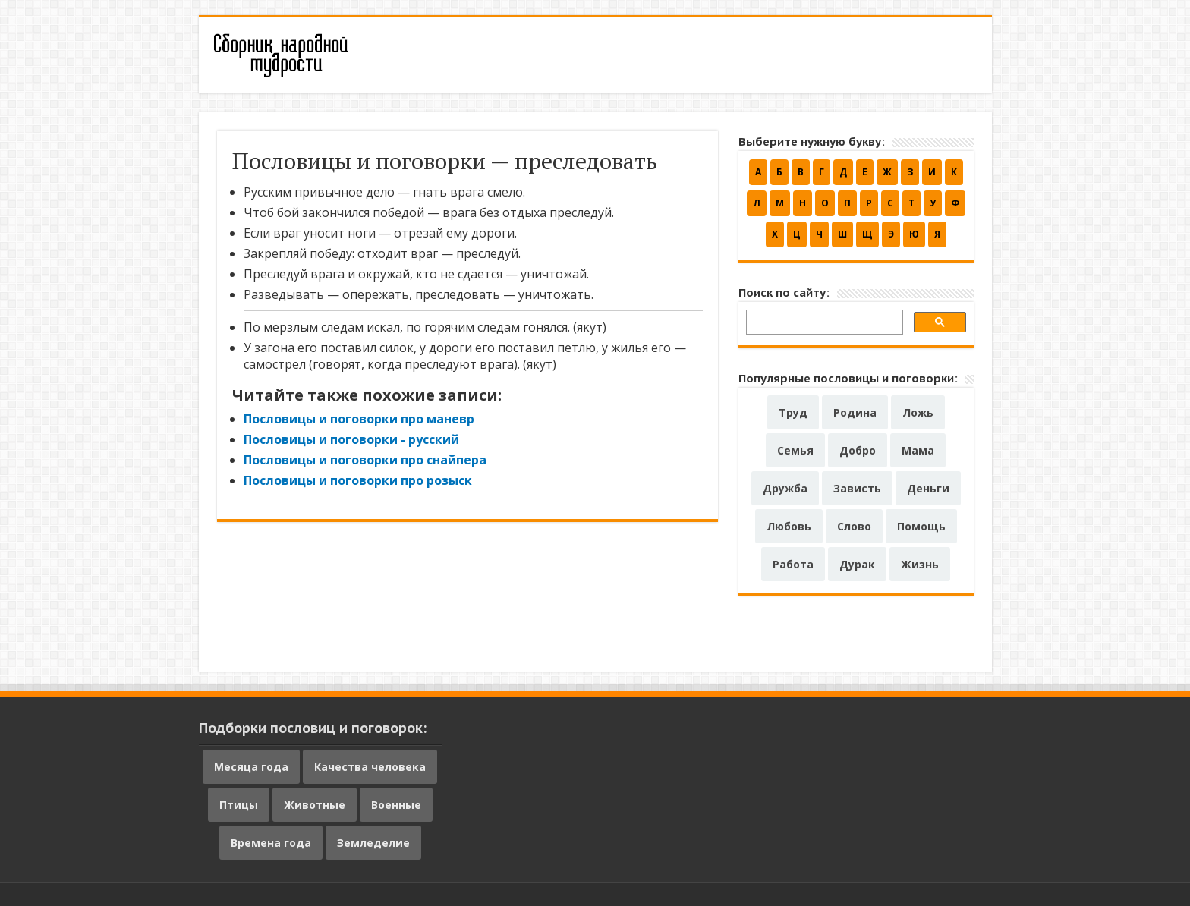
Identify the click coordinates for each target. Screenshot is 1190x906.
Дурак (857, 564)
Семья (795, 450)
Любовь (789, 526)
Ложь (917, 412)
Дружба (785, 488)
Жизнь (920, 564)
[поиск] (823, 324)
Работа (793, 564)
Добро (857, 450)
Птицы (238, 804)
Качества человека (370, 767)
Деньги (928, 488)
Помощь (921, 526)
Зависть (857, 488)
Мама (918, 450)
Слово (854, 526)
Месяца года (251, 767)
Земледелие (373, 842)
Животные (314, 804)
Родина (855, 412)
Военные (396, 804)
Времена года (271, 842)
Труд (793, 412)
